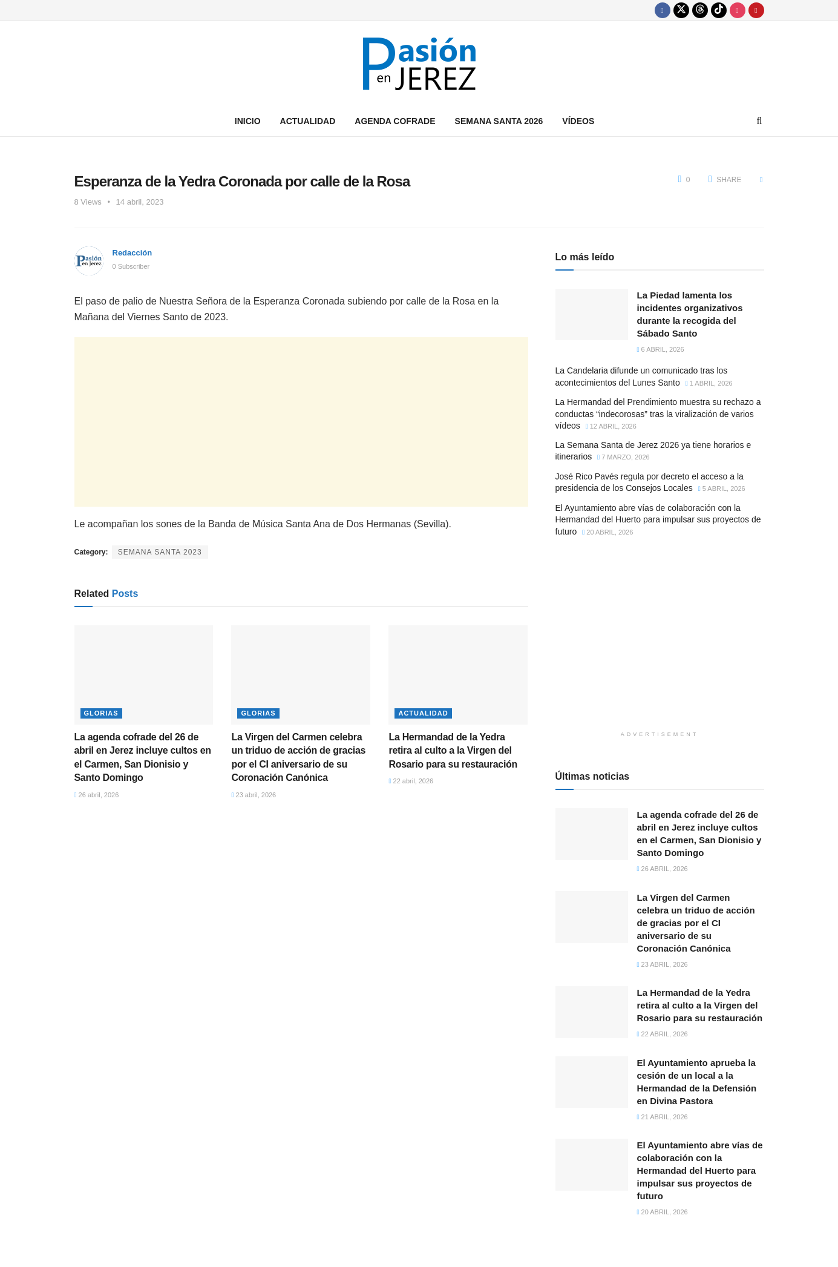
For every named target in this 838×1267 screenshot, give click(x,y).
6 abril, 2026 (660, 349)
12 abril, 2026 (611, 426)
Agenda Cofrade (395, 121)
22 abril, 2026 (410, 781)
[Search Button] (759, 121)
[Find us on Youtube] (756, 10)
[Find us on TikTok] (719, 10)
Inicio (248, 121)
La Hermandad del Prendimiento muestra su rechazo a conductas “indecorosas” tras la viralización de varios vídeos (658, 413)
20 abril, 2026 (607, 532)
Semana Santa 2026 (499, 121)
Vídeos (578, 121)
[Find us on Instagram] (737, 10)
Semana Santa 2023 (160, 552)
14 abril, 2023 (140, 201)
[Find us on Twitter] (681, 10)
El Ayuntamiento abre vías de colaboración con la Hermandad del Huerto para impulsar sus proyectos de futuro (658, 519)
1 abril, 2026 (709, 383)
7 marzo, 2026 (623, 457)
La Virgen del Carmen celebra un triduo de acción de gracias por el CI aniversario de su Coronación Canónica (696, 922)
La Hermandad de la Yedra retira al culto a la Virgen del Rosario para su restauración (452, 750)
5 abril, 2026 (721, 488)
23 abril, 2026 (253, 794)
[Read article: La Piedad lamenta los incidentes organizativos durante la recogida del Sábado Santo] (591, 315)
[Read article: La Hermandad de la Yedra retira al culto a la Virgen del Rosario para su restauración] (458, 675)
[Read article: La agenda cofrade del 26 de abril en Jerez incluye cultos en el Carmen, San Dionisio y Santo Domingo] (144, 675)
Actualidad (308, 121)
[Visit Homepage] (419, 64)
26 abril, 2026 (96, 794)
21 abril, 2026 (662, 1117)
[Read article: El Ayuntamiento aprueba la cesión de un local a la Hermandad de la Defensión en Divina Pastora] (591, 1082)
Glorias (101, 713)
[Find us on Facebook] (662, 10)
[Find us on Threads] (700, 10)
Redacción (132, 252)
